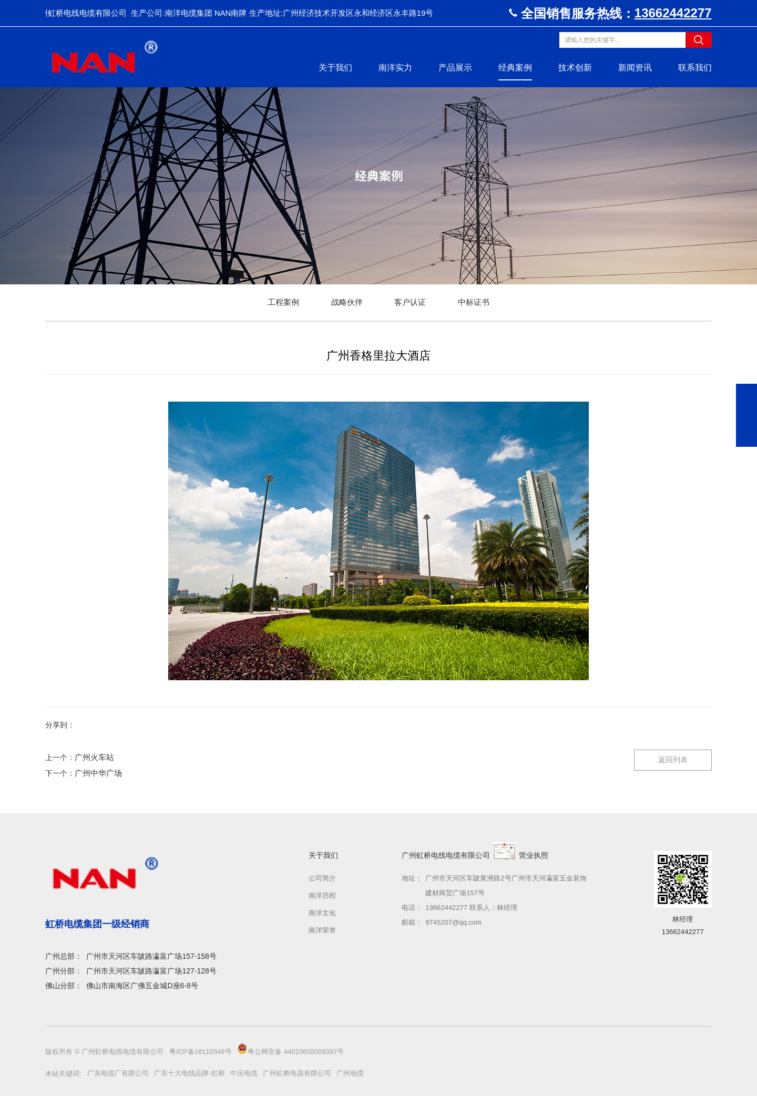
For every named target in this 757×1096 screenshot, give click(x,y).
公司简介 (322, 878)
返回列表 (673, 759)
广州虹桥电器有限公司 (297, 1073)
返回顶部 (746, 436)
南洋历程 (322, 895)
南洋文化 (322, 913)
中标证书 (473, 302)
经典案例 (515, 67)
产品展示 (455, 67)
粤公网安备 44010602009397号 (290, 1049)
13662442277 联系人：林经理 (471, 907)
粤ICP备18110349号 (201, 1052)
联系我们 (695, 67)
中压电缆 (244, 1073)
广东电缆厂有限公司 (118, 1073)
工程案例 (283, 302)
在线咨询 (746, 415)
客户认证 (410, 302)
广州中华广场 (98, 773)
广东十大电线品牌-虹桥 (189, 1073)
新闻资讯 (635, 67)
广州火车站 (94, 757)
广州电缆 (350, 1073)
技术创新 (575, 67)
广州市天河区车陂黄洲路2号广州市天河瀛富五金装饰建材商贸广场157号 (505, 885)
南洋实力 (395, 67)
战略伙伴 (347, 302)
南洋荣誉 (322, 930)
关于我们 (335, 67)
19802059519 (746, 394)
